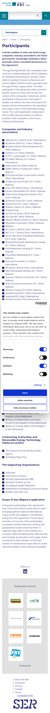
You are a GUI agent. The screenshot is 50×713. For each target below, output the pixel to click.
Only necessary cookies (25, 408)
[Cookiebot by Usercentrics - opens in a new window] (35, 303)
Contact (19, 689)
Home (4, 40)
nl (46, 15)
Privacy (18, 686)
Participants (25, 40)
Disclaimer (20, 683)
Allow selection (25, 400)
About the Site (22, 679)
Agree (25, 393)
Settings (38, 385)
